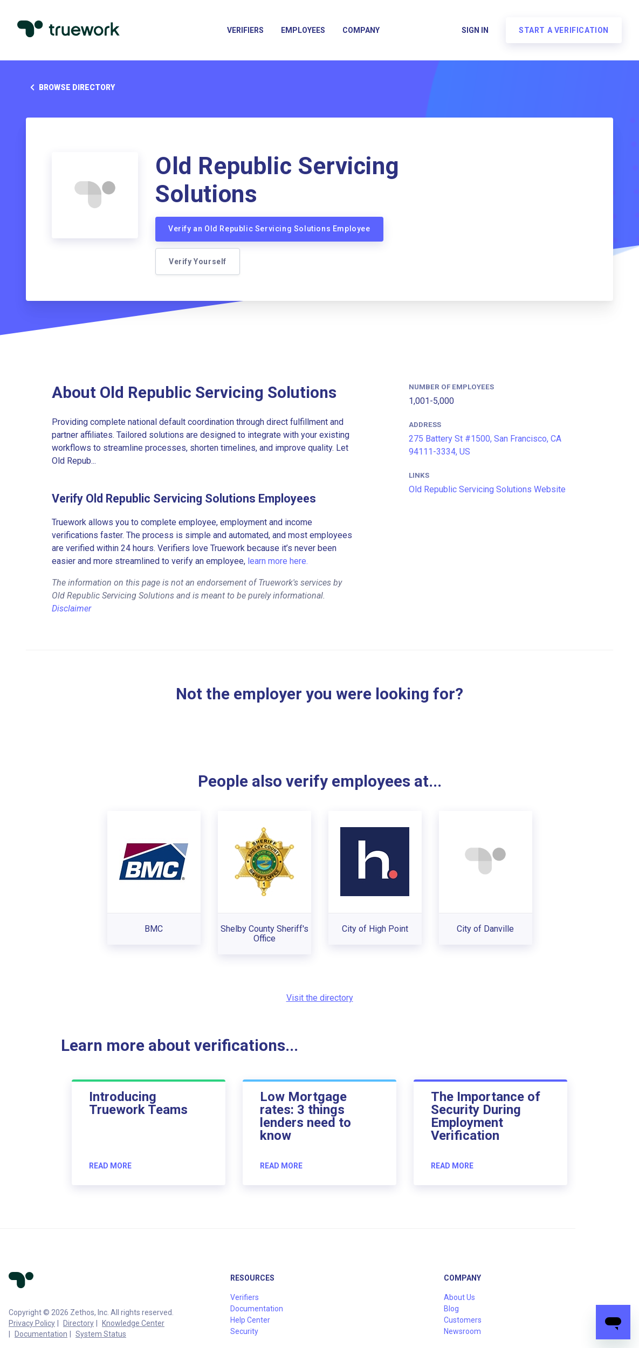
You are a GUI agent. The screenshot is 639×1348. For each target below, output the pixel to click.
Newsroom (462, 1331)
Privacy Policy (32, 1323)
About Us (459, 1297)
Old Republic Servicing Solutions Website (487, 489)
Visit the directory (319, 998)
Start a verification (564, 30)
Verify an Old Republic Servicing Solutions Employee (269, 228)
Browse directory (70, 87)
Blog (451, 1308)
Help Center (250, 1320)
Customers (463, 1320)
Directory (78, 1323)
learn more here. (278, 561)
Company (361, 30)
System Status (100, 1334)
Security (244, 1331)
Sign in (475, 30)
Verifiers (245, 30)
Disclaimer (71, 608)
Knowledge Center (133, 1323)
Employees (303, 30)
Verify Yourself (197, 261)
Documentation (41, 1334)
